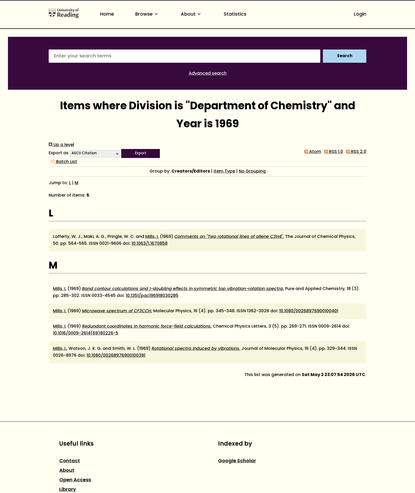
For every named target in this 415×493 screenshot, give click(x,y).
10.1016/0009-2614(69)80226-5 (85, 333)
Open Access (75, 480)
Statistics (235, 14)
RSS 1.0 (332, 151)
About (191, 14)
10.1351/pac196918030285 (152, 295)
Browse (147, 14)
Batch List (63, 162)
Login (360, 14)
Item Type (224, 171)
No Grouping (252, 171)
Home (107, 14)
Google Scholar (237, 461)
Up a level (61, 145)
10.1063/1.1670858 (150, 243)
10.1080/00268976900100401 (308, 311)
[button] (140, 153)
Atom (311, 151)
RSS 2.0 (355, 151)
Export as (59, 153)
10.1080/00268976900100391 (116, 355)
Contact (69, 461)
